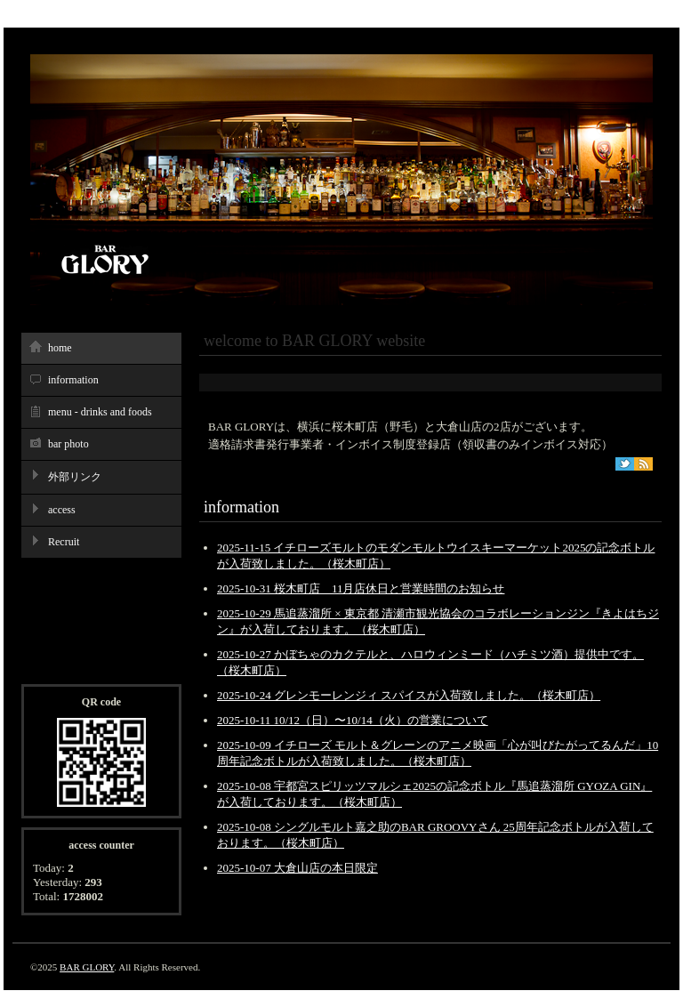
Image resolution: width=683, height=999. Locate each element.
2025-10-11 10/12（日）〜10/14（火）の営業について (352, 720)
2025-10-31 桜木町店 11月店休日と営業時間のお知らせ (360, 588)
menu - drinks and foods (100, 412)
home (60, 348)
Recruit (63, 542)
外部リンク (74, 477)
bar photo (68, 444)
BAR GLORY (87, 967)
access (62, 510)
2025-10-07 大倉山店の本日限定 (297, 867)
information (73, 380)
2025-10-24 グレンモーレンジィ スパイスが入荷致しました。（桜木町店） (408, 695)
